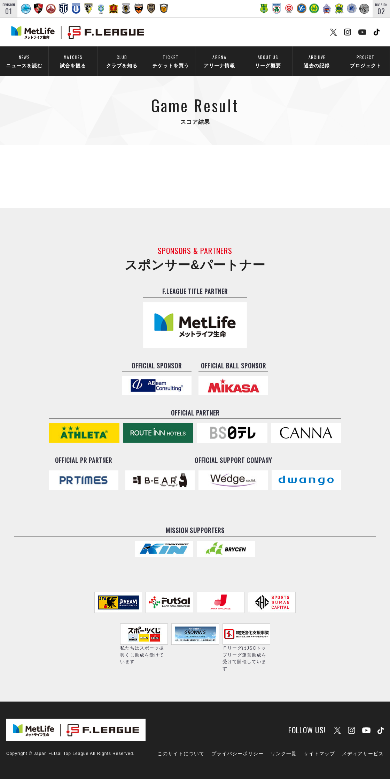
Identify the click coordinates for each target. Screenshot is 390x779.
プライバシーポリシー (237, 753)
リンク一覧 (284, 753)
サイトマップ (319, 753)
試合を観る (73, 60)
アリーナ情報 (219, 60)
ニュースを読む (24, 60)
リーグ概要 (268, 60)
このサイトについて (180, 753)
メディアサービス (363, 753)
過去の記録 (316, 60)
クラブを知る (122, 60)
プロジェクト (365, 60)
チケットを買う (170, 60)
